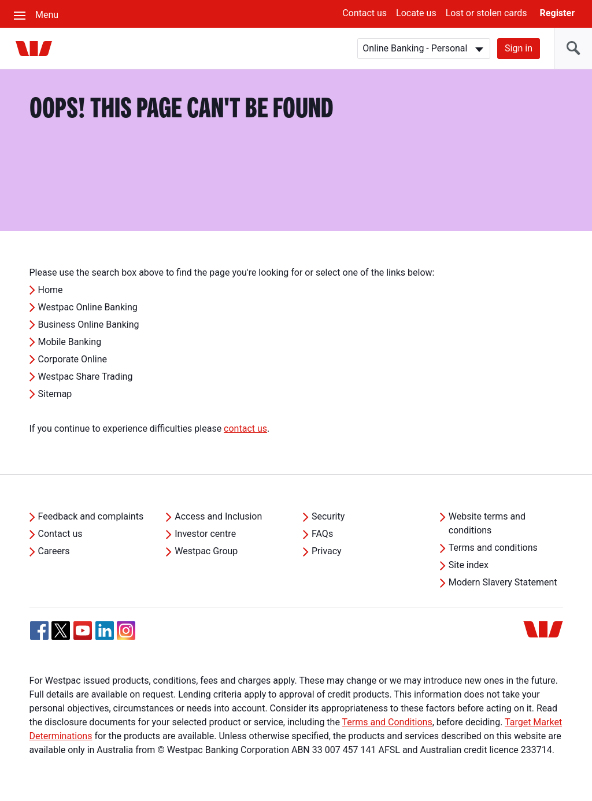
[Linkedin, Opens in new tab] (104, 630)
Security (328, 516)
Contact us (364, 13)
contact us (245, 428)
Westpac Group (206, 551)
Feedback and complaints (91, 516)
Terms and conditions (493, 547)
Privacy (327, 551)
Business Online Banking (88, 324)
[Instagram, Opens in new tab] (126, 636)
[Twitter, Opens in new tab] (61, 630)
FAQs (322, 533)
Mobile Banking (70, 341)
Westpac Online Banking (88, 307)
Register (557, 13)
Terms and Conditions (387, 722)
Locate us (416, 13)
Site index (469, 564)
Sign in (518, 48)
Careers (54, 551)
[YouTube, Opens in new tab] (82, 630)
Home (50, 289)
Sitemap (55, 393)
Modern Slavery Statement (503, 582)
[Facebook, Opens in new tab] (39, 630)
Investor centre (205, 533)
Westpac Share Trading (85, 376)
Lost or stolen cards (486, 13)
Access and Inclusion (218, 516)
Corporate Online (73, 359)
